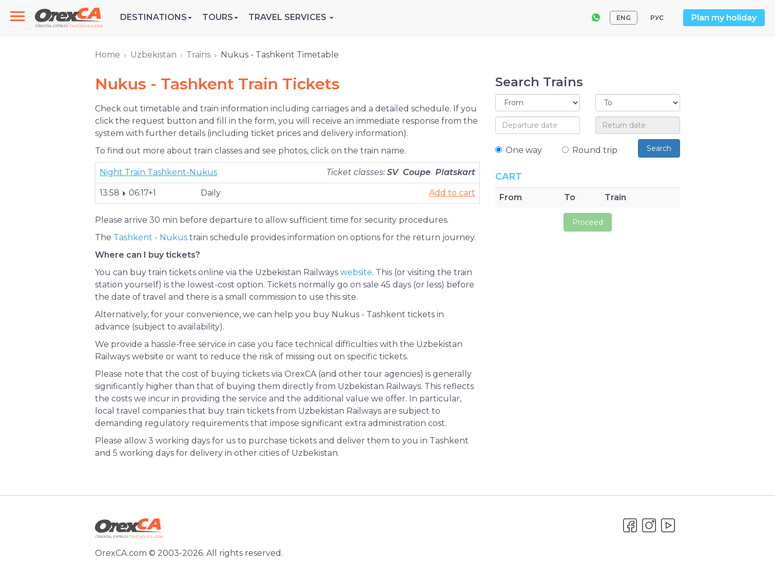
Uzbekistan (153, 55)
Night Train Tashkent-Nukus (158, 172)
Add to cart (452, 193)
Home (107, 55)
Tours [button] (220, 17)
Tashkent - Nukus (150, 237)
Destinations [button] (156, 17)
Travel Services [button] (291, 17)
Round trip (589, 150)
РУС (657, 18)
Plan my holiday (724, 18)
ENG (623, 18)
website (356, 272)
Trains (198, 55)
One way (518, 150)
